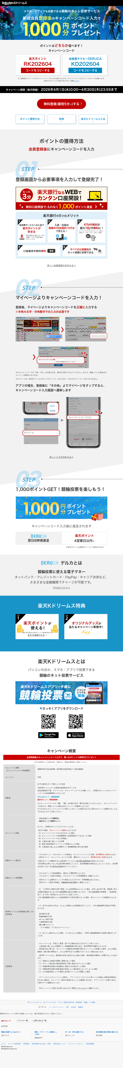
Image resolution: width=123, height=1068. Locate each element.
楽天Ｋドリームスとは (93, 119)
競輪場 (80, 1007)
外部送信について (59, 1044)
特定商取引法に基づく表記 (41, 1044)
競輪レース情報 (89, 1002)
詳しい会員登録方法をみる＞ (61, 265)
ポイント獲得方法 (30, 119)
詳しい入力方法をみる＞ (61, 457)
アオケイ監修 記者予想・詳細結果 (70, 1002)
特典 (61, 119)
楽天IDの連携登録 (83, 861)
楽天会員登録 (58, 866)
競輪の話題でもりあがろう (10, 1032)
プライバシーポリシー (76, 1044)
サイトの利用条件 (14, 1044)
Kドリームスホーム (35, 1002)
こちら (77, 81)
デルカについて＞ (61, 588)
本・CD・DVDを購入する (74, 1032)
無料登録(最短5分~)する (61, 103)
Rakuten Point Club (69, 882)
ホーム (3, 1044)
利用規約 (26, 1044)
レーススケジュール (56, 1007)
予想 (67, 1007)
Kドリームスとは (50, 1002)
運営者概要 (90, 1044)
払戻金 (73, 1007)
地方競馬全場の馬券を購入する (107, 1032)
